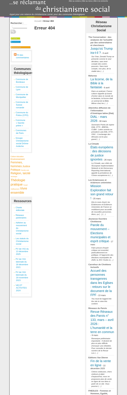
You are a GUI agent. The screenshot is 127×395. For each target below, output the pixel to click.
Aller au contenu (75, 1)
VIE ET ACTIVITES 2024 (21, 288)
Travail (25, 185)
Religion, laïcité (20, 173)
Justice (26, 166)
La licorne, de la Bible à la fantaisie (101, 83)
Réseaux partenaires (21, 216)
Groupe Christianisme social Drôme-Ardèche (22, 142)
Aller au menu (87, 1)
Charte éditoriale (20, 208)
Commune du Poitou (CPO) (22, 113)
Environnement (17, 159)
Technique (14, 176)
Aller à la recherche (101, 1)
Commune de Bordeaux (22, 80)
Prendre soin (25, 170)
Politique (15, 169)
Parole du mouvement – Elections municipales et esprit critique (100, 233)
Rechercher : (17, 23)
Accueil (37, 21)
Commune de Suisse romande (22, 105)
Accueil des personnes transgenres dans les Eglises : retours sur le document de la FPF (101, 283)
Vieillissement (15, 189)
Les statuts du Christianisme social (22, 241)
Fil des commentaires (21, 56)
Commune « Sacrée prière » (20, 123)
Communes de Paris (21, 131)
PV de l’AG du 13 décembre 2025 (22, 251)
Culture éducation (17, 156)
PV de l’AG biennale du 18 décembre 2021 (22, 263)
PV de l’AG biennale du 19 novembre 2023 (22, 276)
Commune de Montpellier (22, 95)
